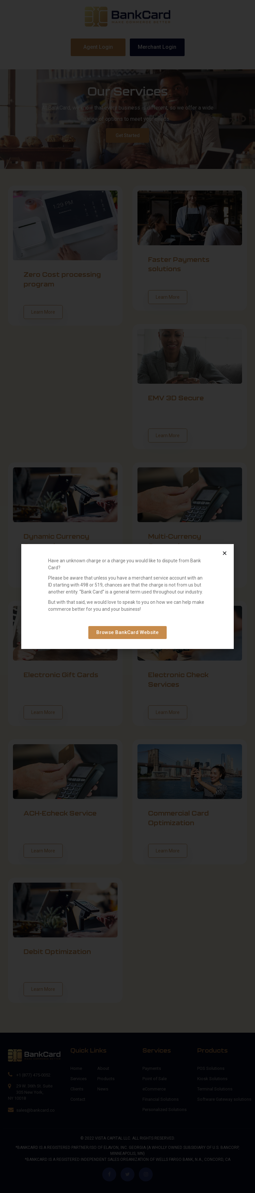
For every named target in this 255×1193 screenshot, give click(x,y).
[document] (127, 596)
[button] (224, 553)
